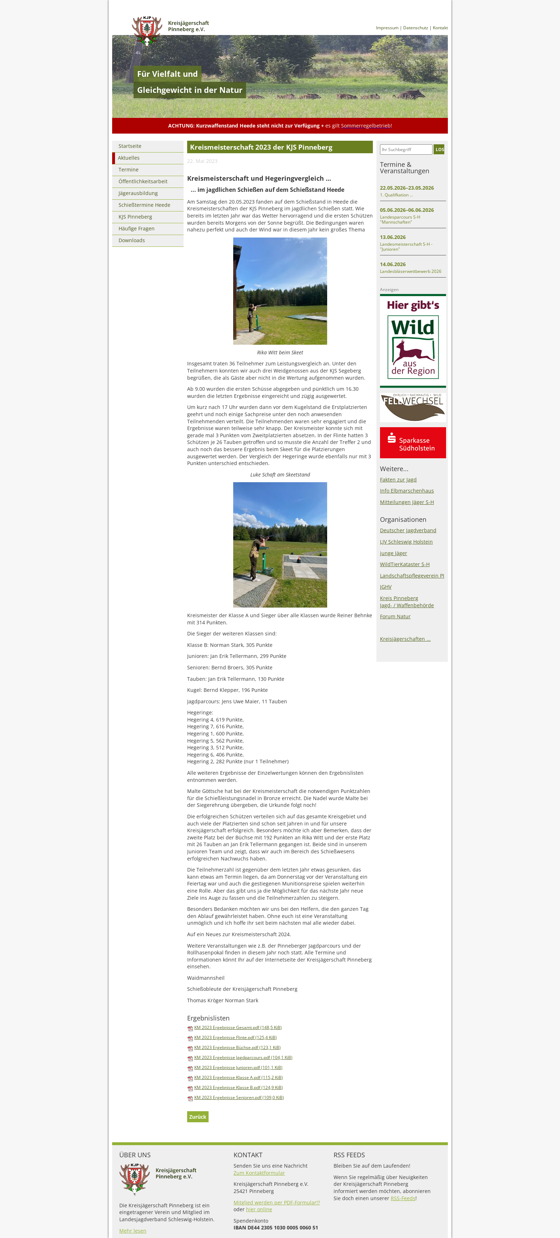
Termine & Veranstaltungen (404, 167)
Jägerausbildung (138, 193)
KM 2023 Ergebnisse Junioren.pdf (238, 1067)
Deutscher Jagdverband (408, 530)
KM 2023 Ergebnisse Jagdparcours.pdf (243, 1057)
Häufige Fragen (137, 228)
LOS (440, 149)
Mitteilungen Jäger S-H (407, 502)
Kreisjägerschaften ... (405, 638)
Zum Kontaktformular (259, 1172)
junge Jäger (393, 553)
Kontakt (440, 28)
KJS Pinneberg (135, 216)
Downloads (132, 240)
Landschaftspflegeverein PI (412, 575)
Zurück (197, 1116)
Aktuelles (129, 157)
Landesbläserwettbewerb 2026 (410, 271)
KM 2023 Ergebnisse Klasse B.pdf (238, 1087)
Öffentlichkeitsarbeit (143, 181)
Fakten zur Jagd (398, 479)
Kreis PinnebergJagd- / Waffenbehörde (407, 602)
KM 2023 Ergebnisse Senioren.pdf (239, 1097)
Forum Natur (395, 616)
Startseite (130, 146)
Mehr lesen (132, 1230)
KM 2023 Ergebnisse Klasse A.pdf (238, 1077)
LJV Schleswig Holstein (406, 541)
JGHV (385, 586)
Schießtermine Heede (144, 204)
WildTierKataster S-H (405, 564)
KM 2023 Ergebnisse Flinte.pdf (235, 1037)
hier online (259, 1209)
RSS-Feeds (403, 1198)
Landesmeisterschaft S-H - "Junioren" (406, 246)
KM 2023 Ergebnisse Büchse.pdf (237, 1047)
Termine (129, 169)
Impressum (387, 28)
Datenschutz (415, 28)
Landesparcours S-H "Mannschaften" (400, 219)
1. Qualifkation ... (396, 195)
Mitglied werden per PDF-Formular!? (277, 1202)
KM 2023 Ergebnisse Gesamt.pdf (238, 1027)
